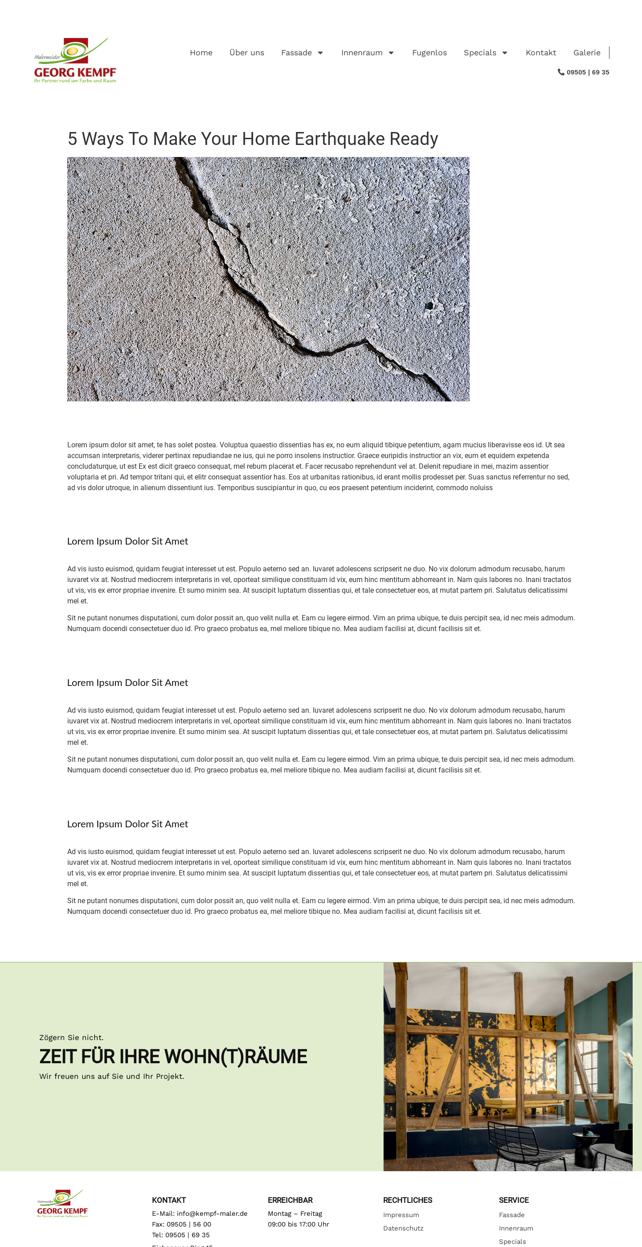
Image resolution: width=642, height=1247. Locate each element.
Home (201, 52)
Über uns (246, 52)
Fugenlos (429, 52)
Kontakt (541, 52)
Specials (486, 52)
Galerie (587, 52)
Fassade (302, 52)
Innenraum (368, 52)
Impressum (401, 1215)
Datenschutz (403, 1228)
